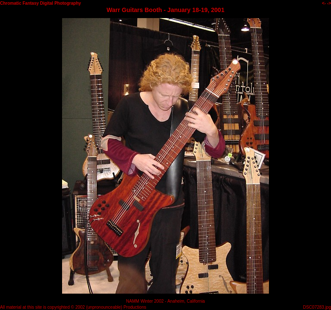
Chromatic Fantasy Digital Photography (40, 3)
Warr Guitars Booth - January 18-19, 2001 (165, 9)
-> (329, 3)
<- (324, 3)
